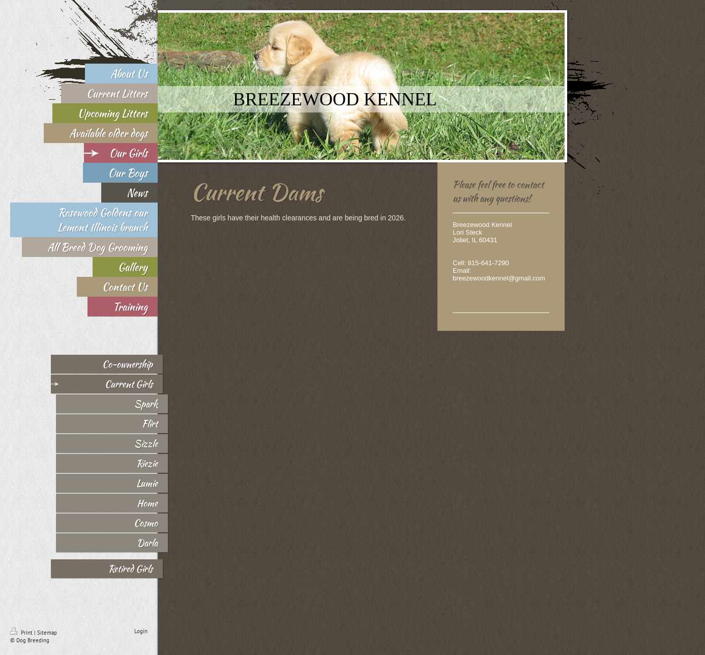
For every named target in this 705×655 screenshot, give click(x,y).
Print (22, 632)
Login (141, 631)
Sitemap (47, 632)
